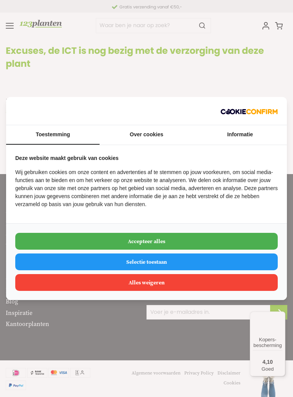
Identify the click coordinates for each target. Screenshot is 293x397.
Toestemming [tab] (53, 134)
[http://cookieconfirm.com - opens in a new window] (249, 111)
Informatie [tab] (240, 134)
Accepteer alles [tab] (146, 241)
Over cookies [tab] (146, 134)
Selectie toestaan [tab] (146, 262)
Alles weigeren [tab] (147, 282)
